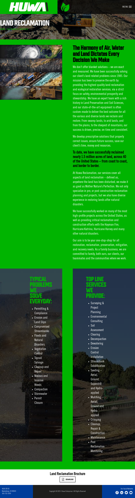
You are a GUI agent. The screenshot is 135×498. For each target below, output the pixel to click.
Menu (127, 7)
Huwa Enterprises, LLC (29, 7)
